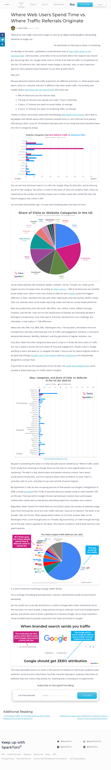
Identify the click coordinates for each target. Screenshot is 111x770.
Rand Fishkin (23, 28)
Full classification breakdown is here (55, 459)
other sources (59, 289)
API (3, 754)
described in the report (72, 114)
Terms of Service (23, 759)
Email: (45, 696)
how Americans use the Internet (39, 89)
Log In (100, 4)
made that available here (77, 366)
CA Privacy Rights (77, 759)
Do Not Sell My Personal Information (50, 759)
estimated (28, 491)
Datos (72, 293)
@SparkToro (66, 741)
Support (27, 754)
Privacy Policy (8, 759)
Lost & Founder (14, 754)
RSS (54, 754)
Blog (48, 754)
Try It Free (85, 4)
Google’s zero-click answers (44, 355)
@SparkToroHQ (94, 741)
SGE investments (69, 355)
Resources (38, 754)
